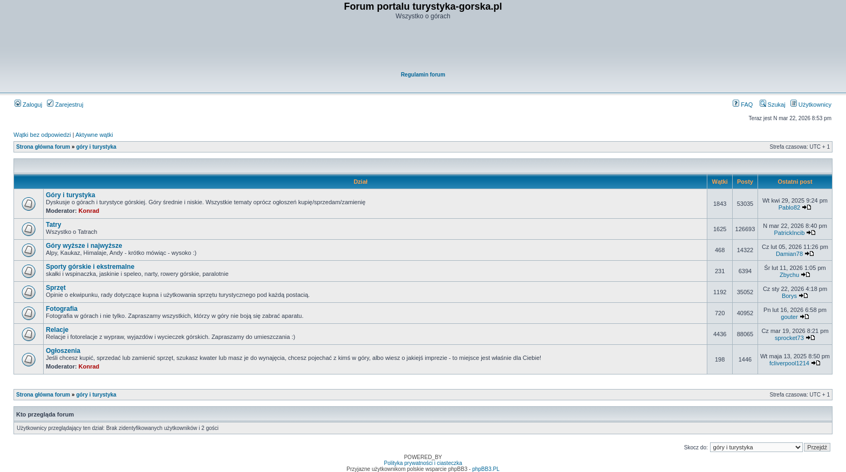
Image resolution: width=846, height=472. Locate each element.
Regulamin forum (423, 75)
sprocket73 (789, 338)
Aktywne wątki (94, 134)
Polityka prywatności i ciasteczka (423, 463)
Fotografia (62, 309)
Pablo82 (789, 207)
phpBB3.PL (486, 469)
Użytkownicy (810, 104)
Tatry (53, 224)
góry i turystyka (96, 147)
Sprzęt (56, 287)
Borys (789, 296)
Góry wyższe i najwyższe (84, 245)
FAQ (743, 104)
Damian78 (789, 254)
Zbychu (789, 275)
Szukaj (773, 104)
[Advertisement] (423, 46)
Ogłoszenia (63, 351)
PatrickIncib (789, 233)
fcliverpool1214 (789, 363)
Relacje (57, 330)
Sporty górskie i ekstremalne (90, 266)
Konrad (89, 210)
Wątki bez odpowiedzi (42, 134)
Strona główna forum (43, 147)
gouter (789, 317)
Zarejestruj (65, 104)
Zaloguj (28, 104)
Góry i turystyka (70, 195)
